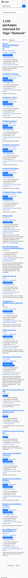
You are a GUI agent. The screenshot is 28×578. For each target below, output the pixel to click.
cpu (11, 548)
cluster (15, 347)
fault (15, 259)
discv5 (12, 402)
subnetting (16, 231)
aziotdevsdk (7, 76)
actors (8, 292)
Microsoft (12, 50)
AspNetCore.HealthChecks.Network (13, 302)
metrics (18, 548)
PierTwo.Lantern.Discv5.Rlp (13, 390)
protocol (12, 90)
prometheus (7, 547)
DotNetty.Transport (11, 145)
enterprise (13, 257)
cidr (8, 231)
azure (5, 64)
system (14, 548)
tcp (8, 90)
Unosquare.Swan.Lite (12, 357)
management (10, 64)
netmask (5, 231)
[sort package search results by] (16, 40)
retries (6, 259)
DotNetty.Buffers (10, 121)
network (16, 64)
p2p (9, 402)
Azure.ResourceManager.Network (11, 45)
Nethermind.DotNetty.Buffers (12, 479)
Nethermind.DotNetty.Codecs (12, 505)
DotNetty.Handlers (11, 168)
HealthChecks (14, 321)
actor (11, 292)
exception (5, 260)
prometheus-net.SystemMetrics (10, 530)
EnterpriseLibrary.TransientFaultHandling (13, 247)
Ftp (10, 322)
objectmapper (6, 374)
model (14, 292)
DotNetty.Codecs (10, 97)
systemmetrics (6, 548)
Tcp (12, 322)
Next (17, 565)
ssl (9, 186)
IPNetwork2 (8, 216)
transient (11, 259)
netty (15, 90)
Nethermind (7, 457)
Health (20, 321)
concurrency (6, 293)
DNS (15, 322)
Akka (5, 278)
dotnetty (19, 90)
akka (5, 292)
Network (5, 322)
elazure (22, 257)
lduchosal (6, 217)
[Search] (24, 6)
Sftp (8, 322)
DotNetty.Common (11, 74)
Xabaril (6, 306)
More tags (10, 232)
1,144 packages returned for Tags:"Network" (13, 27)
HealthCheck (7, 321)
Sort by (5, 40)
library (18, 257)
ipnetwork (6, 229)
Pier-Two (6, 393)
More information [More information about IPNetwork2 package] (14, 242)
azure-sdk (7, 50)
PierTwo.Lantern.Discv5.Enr (13, 432)
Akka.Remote (8, 276)
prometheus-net (14, 547)
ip (14, 229)
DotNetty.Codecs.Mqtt (12, 192)
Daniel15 (6, 533)
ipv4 (16, 229)
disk (22, 548)
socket (5, 90)
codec (8, 115)
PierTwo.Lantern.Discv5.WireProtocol (13, 411)
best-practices (7, 373)
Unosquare (7, 358)
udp (11, 161)
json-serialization (14, 374)
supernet (5, 232)
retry (4, 259)
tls (7, 186)
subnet (11, 231)
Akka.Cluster (8, 330)
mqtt (8, 209)
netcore (13, 373)
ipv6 (18, 229)
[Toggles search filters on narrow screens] (24, 12)
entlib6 (9, 257)
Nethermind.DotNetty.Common (12, 454)
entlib (5, 257)
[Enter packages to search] (11, 6)
